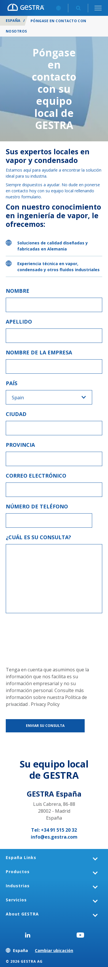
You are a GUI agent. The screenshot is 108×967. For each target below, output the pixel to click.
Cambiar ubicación (54, 950)
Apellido (19, 321)
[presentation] (29, 639)
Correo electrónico (36, 475)
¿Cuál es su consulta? (38, 537)
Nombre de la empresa (39, 352)
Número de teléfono (37, 506)
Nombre (17, 290)
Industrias (18, 885)
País (11, 383)
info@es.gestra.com (54, 837)
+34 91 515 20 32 (59, 830)
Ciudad (16, 414)
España (13, 20)
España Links (21, 857)
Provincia (20, 444)
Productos (18, 871)
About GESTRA (22, 914)
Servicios (16, 900)
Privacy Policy (45, 704)
